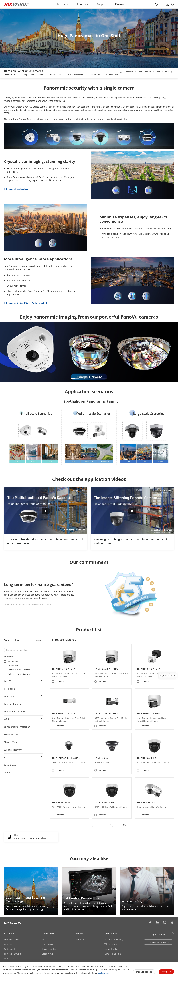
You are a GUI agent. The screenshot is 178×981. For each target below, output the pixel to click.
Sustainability (10, 949)
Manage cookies (144, 971)
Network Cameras (162, 72)
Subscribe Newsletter (158, 942)
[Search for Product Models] (21, 650)
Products (62, 4)
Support (101, 4)
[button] (135, 72)
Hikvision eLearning (113, 939)
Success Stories (49, 949)
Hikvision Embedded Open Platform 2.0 (25, 302)
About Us (9, 933)
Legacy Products (111, 949)
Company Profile (11, 939)
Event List (80, 939)
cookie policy (104, 973)
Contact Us (9, 958)
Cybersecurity (10, 944)
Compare (60, 681)
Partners (120, 4)
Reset (38, 640)
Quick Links (110, 933)
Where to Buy (110, 944)
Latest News (47, 953)
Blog (44, 939)
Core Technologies (112, 953)
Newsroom (48, 933)
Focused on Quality (13, 953)
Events (79, 933)
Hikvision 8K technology (18, 188)
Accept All (166, 971)
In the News (47, 944)
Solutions (82, 4)
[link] (10, 75)
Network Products (144, 72)
